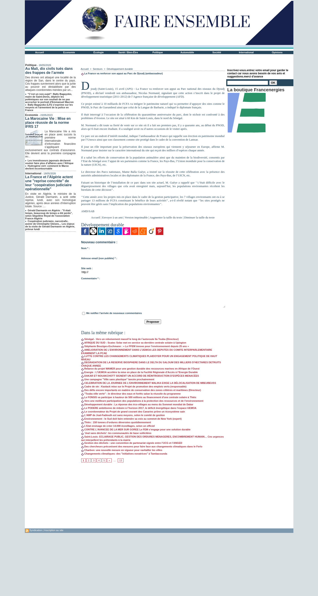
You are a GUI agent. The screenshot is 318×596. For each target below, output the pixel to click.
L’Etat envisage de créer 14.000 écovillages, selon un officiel (118, 426)
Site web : (87, 268)
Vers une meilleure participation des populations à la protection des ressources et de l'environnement (142, 400)
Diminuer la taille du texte (199, 217)
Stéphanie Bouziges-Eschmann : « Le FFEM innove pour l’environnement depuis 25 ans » (135, 346)
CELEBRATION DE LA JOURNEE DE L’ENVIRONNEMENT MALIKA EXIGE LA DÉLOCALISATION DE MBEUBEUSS (148, 383)
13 (120, 460)
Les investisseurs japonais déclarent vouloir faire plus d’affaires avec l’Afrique (49, 161)
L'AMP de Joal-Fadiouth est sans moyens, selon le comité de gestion (123, 415)
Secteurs (97, 69)
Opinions (277, 52)
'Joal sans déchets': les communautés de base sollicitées (116, 433)
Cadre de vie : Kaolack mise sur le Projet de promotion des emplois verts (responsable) (134, 386)
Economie (69, 52)
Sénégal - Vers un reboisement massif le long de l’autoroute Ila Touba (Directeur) (130, 339)
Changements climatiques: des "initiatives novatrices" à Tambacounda (124, 453)
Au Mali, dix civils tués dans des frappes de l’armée (49, 71)
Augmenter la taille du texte (166, 217)
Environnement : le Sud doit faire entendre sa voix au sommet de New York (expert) (131, 418)
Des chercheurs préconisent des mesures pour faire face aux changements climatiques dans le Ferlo (142, 446)
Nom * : (85, 248)
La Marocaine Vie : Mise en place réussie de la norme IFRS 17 (48, 122)
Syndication (36, 530)
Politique (157, 52)
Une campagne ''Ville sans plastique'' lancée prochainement (117, 379)
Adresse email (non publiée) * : (99, 258)
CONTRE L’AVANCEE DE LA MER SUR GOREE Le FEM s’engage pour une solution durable (136, 429)
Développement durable (120, 69)
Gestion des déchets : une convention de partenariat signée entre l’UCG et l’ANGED (131, 443)
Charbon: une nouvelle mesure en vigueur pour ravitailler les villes (121, 450)
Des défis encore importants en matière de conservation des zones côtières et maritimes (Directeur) (141, 390)
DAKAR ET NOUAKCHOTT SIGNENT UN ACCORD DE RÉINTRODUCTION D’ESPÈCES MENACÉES (140, 375)
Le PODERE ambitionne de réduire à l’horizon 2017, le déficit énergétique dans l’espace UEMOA (138, 408)
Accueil (39, 52)
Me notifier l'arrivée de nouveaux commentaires (114, 313)
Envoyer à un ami (112, 217)
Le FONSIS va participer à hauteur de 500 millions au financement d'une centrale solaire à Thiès (138, 397)
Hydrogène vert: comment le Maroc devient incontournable (47, 167)
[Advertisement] (153, 497)
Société (216, 52)
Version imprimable (136, 217)
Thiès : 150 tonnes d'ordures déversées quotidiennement (116, 422)
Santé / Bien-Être (128, 52)
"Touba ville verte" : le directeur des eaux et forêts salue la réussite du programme (131, 393)
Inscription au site (53, 530)
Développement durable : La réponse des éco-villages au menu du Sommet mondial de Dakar (137, 404)
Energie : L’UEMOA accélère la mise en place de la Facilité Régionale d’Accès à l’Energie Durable (139, 372)
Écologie (99, 52)
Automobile (187, 52)
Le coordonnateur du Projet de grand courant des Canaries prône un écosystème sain (133, 411)
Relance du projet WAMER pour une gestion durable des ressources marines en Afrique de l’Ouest (140, 368)
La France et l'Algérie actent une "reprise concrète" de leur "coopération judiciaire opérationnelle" (49, 183)
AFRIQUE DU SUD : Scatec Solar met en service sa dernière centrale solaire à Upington (133, 342)
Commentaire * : (90, 278)
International (246, 52)
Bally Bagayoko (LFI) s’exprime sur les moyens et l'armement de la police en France (49, 107)
